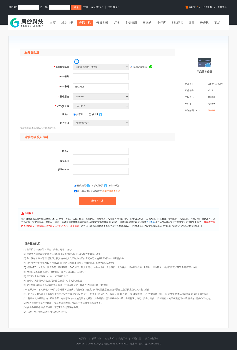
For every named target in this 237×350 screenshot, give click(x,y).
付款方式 (109, 338)
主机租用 (131, 22)
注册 (86, 7)
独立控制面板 (151, 338)
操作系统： (65, 96)
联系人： (66, 151)
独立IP (93, 114)
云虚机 (204, 22)
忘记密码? (97, 7)
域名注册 (67, 22)
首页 (53, 22)
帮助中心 (222, 7)
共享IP (78, 114)
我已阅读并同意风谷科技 (98, 191)
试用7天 (98, 185)
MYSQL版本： (63, 106)
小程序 (161, 22)
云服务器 (102, 22)
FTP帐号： (65, 76)
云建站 (147, 22)
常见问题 (136, 338)
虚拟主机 (85, 22)
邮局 (191, 22)
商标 (217, 22)
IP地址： (66, 114)
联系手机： (65, 161)
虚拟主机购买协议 (111, 191)
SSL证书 (177, 22)
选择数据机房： (62, 67)
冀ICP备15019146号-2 (150, 343)
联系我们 (96, 338)
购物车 (193, 7)
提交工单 (122, 338)
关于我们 (83, 338)
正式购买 (80, 185)
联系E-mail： (64, 169)
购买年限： (65, 123)
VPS (117, 22)
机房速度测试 (140, 67)
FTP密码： (65, 86)
